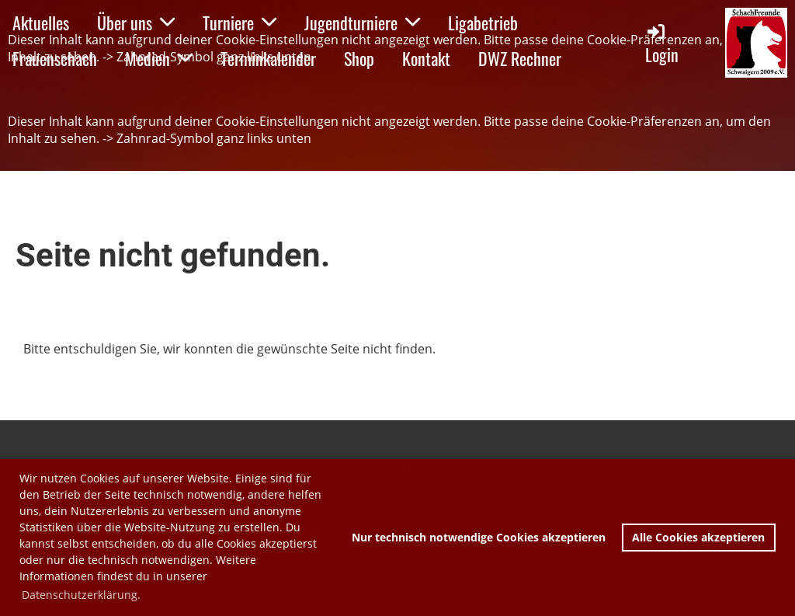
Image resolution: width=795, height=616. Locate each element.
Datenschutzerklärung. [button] (81, 594)
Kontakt (426, 58)
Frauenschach (54, 58)
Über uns (136, 22)
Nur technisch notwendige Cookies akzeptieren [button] (479, 537)
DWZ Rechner (519, 58)
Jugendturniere (362, 22)
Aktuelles (40, 22)
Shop (359, 58)
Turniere (239, 22)
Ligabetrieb (483, 22)
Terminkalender (268, 58)
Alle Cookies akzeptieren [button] (698, 537)
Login (662, 44)
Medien (159, 58)
